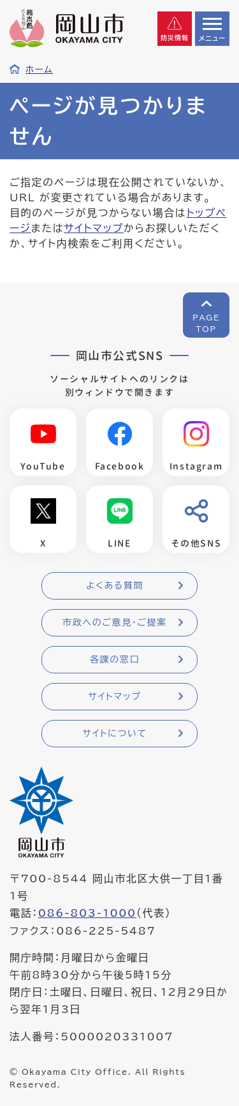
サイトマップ (94, 228)
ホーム (39, 69)
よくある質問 (114, 585)
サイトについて (114, 733)
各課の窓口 (115, 659)
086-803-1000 (87, 913)
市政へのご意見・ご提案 (114, 622)
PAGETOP (206, 323)
